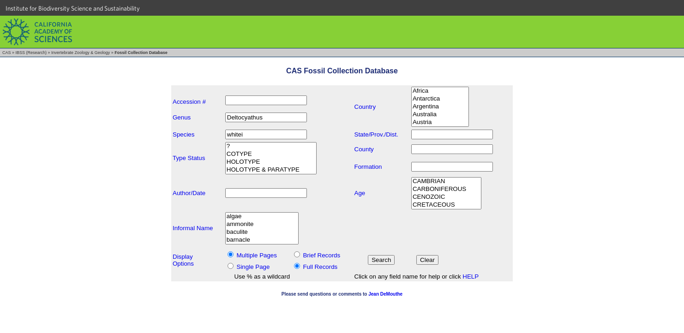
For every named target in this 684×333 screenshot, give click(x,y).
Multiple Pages (257, 255)
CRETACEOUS (446, 205)
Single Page (253, 266)
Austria (440, 122)
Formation (368, 166)
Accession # (189, 101)
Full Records (320, 266)
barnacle (262, 240)
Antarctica (440, 99)
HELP (470, 276)
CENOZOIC (446, 197)
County (364, 149)
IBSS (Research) (31, 52)
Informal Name (193, 228)
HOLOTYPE (271, 162)
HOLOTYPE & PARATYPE (271, 170)
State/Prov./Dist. (376, 134)
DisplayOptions (183, 260)
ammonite (262, 224)
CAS (6, 52)
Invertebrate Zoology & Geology (80, 52)
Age (360, 193)
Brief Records (321, 255)
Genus (182, 117)
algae (262, 216)
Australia (440, 115)
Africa (440, 91)
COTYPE (271, 154)
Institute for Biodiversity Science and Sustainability (73, 8)
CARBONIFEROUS (446, 189)
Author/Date (189, 193)
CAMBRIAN (446, 181)
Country (365, 106)
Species (183, 134)
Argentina (440, 107)
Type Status (189, 158)
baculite (262, 232)
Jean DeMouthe (385, 294)
